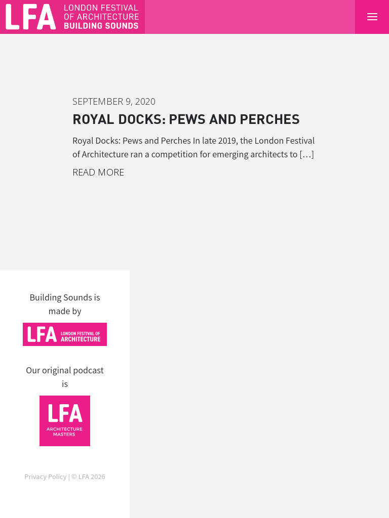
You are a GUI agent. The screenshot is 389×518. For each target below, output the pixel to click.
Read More (98, 172)
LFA (84, 476)
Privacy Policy (45, 476)
